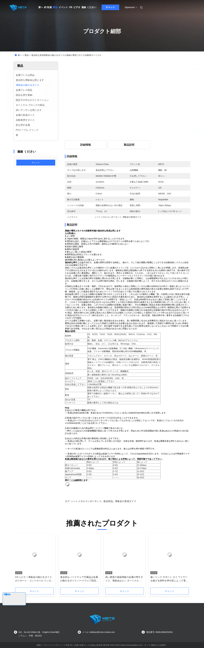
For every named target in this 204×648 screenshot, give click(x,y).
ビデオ (76, 7)
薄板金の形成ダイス (125, 501)
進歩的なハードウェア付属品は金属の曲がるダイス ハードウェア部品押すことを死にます (79, 579)
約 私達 (48, 7)
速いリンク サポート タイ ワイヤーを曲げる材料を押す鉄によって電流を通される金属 (169, 579)
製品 (55, 7)
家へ (40, 7)
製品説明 (129, 144)
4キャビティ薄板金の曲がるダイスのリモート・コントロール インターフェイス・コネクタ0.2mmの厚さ (34, 579)
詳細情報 (85, 144)
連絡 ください (88, 7)
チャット (110, 7)
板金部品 (108, 501)
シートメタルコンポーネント (86, 501)
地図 (39, 645)
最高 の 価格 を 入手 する (143, 130)
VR (70, 7)
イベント (63, 7)
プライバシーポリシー (53, 645)
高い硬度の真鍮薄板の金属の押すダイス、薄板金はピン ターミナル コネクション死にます (124, 579)
